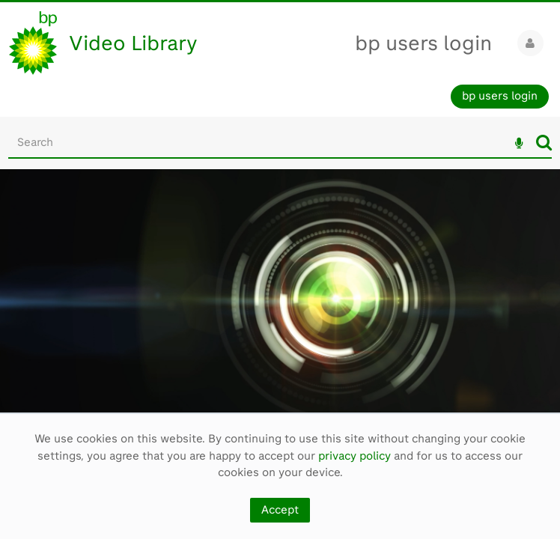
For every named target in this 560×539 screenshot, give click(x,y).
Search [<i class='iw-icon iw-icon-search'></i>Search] (544, 142)
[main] (280, 299)
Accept (280, 510)
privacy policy (354, 456)
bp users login (423, 43)
